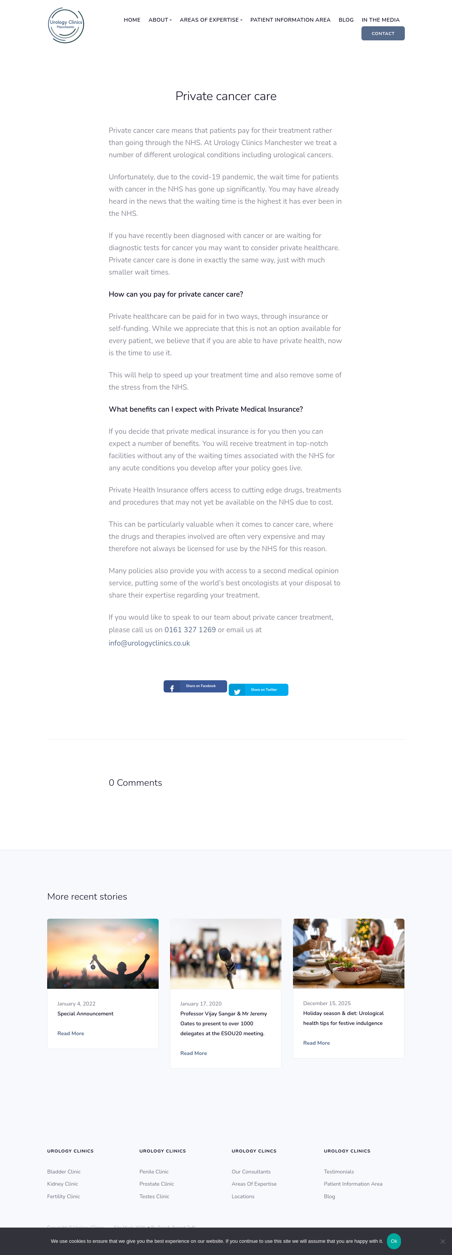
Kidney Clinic (62, 1180)
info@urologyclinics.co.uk (149, 643)
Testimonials (339, 1168)
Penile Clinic (154, 1168)
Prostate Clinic (157, 1180)
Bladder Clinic (64, 1168)
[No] (442, 1241)
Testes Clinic (155, 1192)
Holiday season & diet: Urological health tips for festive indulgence (343, 1014)
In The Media (381, 20)
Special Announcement (85, 1009)
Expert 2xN (184, 1224)
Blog (346, 20)
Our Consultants (251, 1168)
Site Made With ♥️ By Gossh (142, 1224)
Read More (70, 1029)
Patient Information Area (290, 20)
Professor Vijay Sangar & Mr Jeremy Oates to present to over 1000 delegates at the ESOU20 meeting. (223, 1019)
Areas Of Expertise (254, 1180)
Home (132, 20)
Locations (243, 1192)
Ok (394, 1241)
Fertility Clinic (63, 1192)
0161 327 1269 (190, 630)
